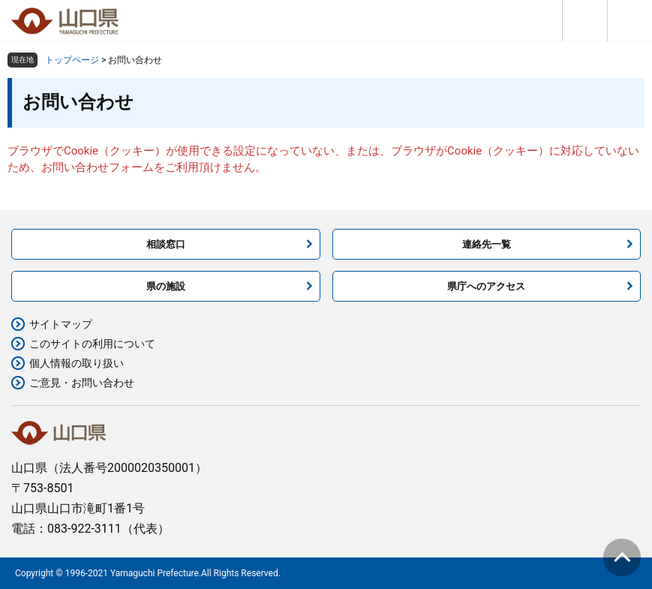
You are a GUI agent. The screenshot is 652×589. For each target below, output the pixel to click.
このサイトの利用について (92, 344)
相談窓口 (165, 244)
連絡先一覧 (486, 244)
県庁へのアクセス (486, 286)
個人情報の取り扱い (76, 363)
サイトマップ (60, 324)
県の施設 (165, 286)
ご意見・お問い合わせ (81, 383)
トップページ (72, 60)
